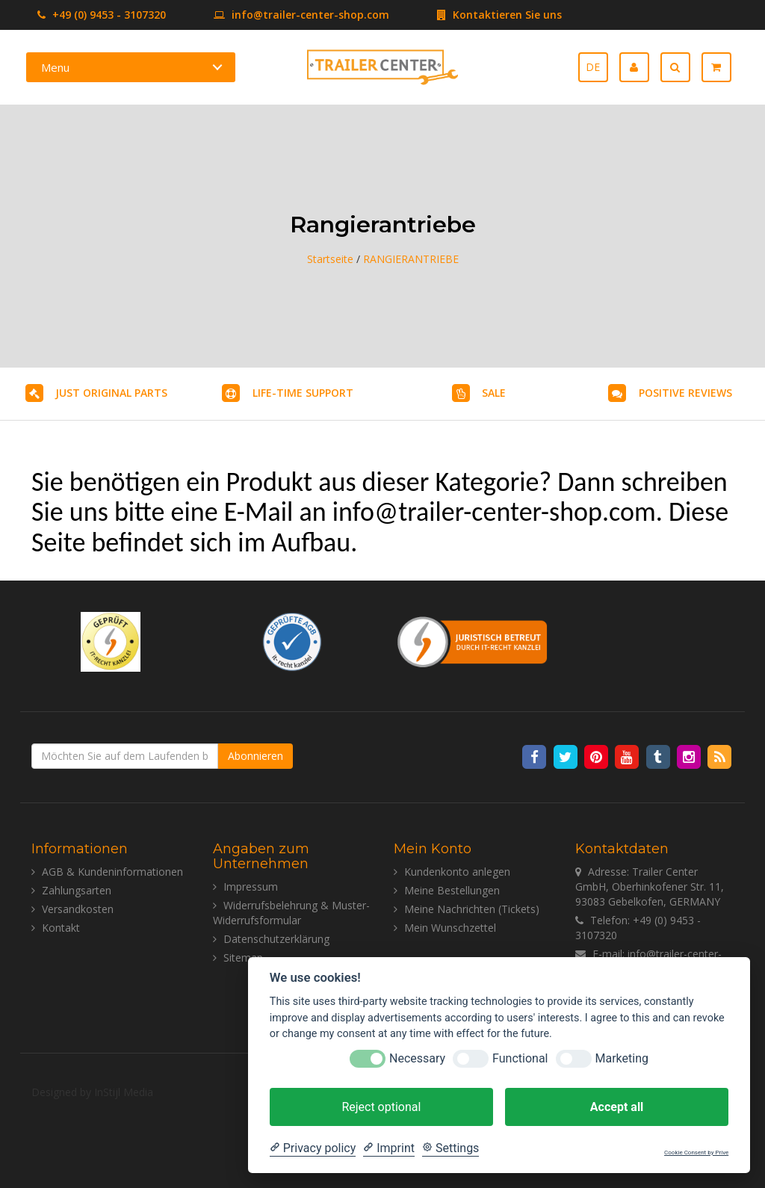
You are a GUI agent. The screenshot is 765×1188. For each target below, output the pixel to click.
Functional (520, 1058)
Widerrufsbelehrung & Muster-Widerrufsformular (291, 912)
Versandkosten (78, 909)
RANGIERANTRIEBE (411, 259)
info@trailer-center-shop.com (279, 14)
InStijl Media (123, 1092)
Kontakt (61, 928)
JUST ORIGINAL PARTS (111, 393)
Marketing (621, 1058)
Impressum (250, 886)
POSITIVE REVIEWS (685, 393)
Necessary (417, 1058)
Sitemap (243, 957)
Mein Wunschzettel (450, 928)
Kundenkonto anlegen (457, 871)
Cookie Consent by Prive (696, 1152)
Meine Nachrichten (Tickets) (471, 909)
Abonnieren (255, 756)
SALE (494, 393)
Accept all (616, 1107)
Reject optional (381, 1107)
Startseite (330, 259)
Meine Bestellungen (452, 890)
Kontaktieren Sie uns (477, 14)
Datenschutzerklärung (276, 939)
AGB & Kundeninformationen (112, 871)
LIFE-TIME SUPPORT (303, 393)
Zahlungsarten (76, 890)
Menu (55, 67)
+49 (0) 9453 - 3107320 (101, 14)
